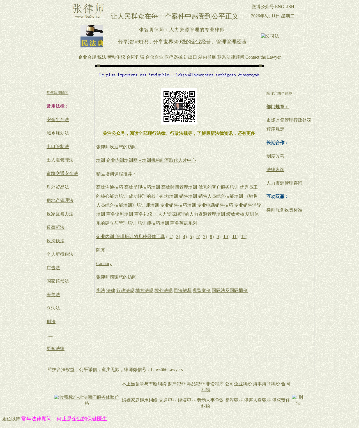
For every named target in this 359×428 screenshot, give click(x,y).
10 (225, 236)
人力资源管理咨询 (284, 183)
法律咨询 (275, 169)
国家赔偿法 (58, 281)
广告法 (53, 267)
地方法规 (144, 290)
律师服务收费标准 (284, 210)
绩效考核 (235, 214)
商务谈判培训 (119, 214)
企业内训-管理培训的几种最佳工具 (130, 236)
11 (234, 236)
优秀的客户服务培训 (218, 187)
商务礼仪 (143, 214)
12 (243, 236)
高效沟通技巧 (109, 187)
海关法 (53, 294)
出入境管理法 (60, 160)
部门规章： (277, 106)
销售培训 (188, 196)
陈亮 (100, 250)
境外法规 (163, 290)
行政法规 (125, 290)
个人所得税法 (60, 254)
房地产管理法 (60, 200)
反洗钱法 (56, 240)
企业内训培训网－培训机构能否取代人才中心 (151, 160)
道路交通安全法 (62, 173)
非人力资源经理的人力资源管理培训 (189, 214)
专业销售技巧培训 (178, 205)
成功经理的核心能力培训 (153, 196)
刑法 (51, 321)
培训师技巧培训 (153, 223)
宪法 (100, 290)
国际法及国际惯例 (230, 290)
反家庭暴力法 (60, 213)
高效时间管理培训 (179, 187)
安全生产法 (58, 119)
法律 (110, 290)
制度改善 (275, 156)
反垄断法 (56, 227)
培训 (100, 160)
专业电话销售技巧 (215, 205)
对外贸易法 (58, 187)
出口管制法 (58, 146)
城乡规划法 (58, 133)
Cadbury (104, 263)
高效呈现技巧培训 (142, 187)
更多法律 (56, 348)
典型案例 (202, 290)
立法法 (53, 308)
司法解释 (183, 290)
